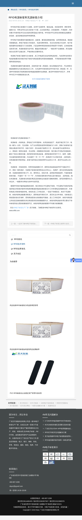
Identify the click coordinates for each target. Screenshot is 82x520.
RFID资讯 (22, 10)
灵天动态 (16, 254)
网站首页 (12, 10)
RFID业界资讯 (18, 249)
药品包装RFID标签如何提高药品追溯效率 (24, 349)
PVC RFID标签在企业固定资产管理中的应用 (26, 393)
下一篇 (58, 224)
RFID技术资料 (33, 10)
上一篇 (25, 224)
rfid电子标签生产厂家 (21, 208)
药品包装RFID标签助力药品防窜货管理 (24, 305)
